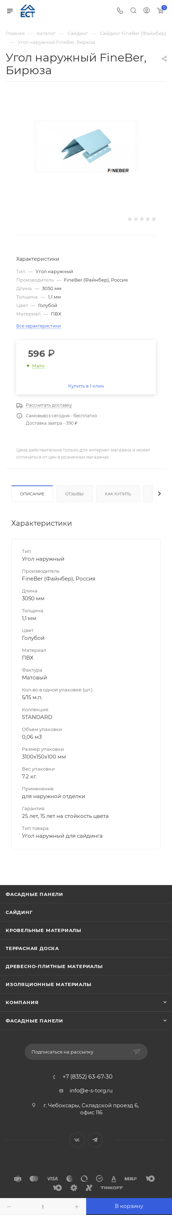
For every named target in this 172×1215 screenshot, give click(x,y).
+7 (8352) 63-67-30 (88, 1077)
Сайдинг (19, 912)
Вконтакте (77, 1140)
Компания (22, 1002)
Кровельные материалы (43, 930)
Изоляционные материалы (48, 984)
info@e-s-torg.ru (91, 1090)
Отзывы (74, 493)
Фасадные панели (34, 894)
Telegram (95, 1140)
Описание (32, 493)
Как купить (118, 493)
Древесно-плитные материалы (54, 966)
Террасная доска (32, 948)
